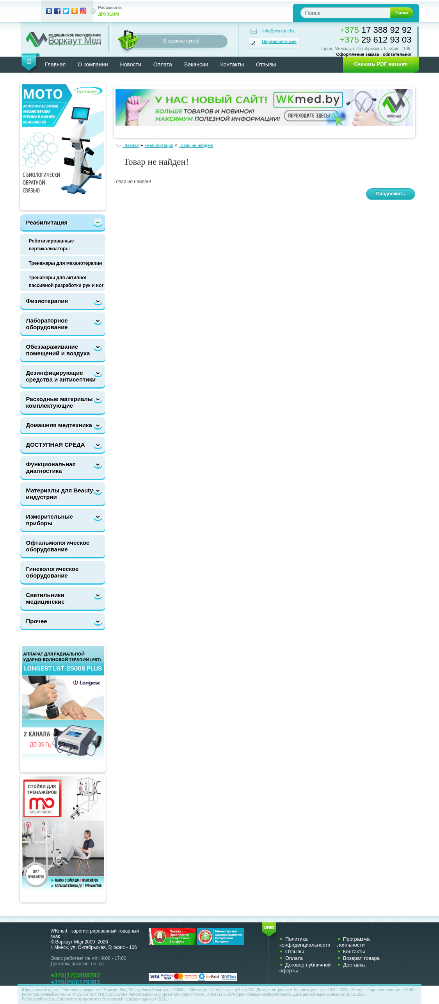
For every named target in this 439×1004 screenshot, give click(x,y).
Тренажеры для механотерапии (65, 263)
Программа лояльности (353, 942)
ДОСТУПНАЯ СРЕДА (55, 444)
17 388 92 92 (375, 30)
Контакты (232, 64)
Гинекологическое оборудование (52, 572)
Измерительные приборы (49, 519)
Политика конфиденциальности (305, 942)
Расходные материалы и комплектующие (62, 402)
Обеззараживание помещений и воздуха (58, 350)
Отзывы (266, 64)
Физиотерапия (47, 301)
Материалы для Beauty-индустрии (60, 493)
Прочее (36, 621)
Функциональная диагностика (51, 467)
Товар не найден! (196, 145)
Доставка (354, 965)
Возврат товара (361, 958)
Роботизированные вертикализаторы (51, 244)
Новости (130, 64)
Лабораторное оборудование (47, 323)
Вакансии (196, 64)
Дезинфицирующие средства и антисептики (61, 376)
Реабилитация (47, 222)
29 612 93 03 (375, 40)
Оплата (162, 64)
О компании (93, 64)
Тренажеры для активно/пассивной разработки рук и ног (66, 281)
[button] (378, 64)
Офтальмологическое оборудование (58, 546)
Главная (55, 64)
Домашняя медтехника (59, 425)
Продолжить (390, 193)
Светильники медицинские (45, 598)
